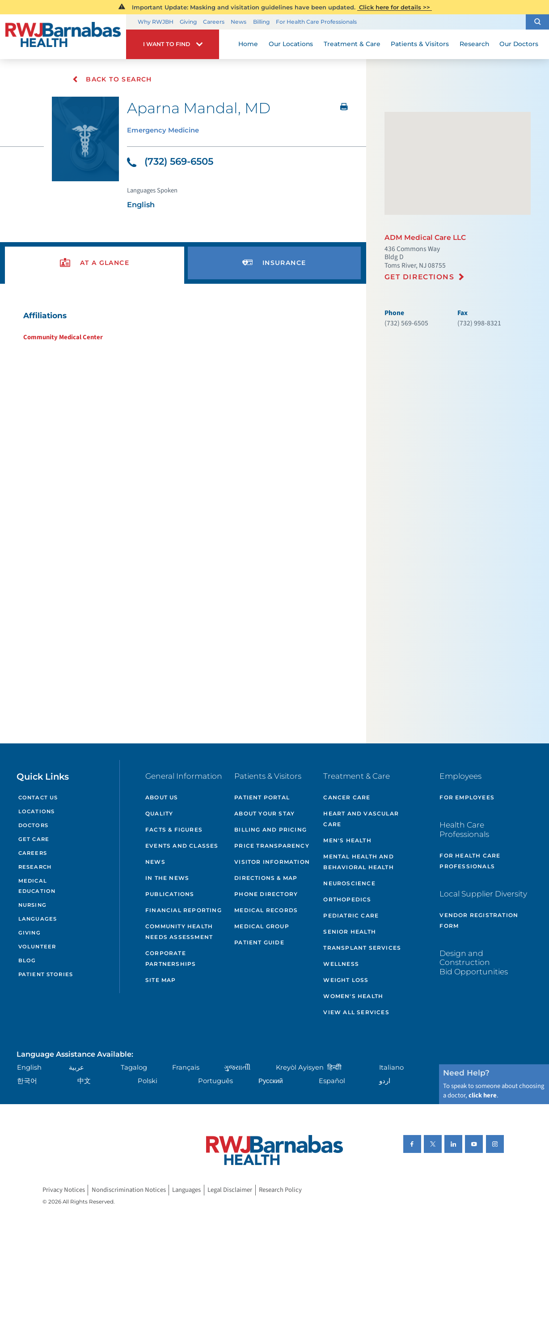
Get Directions (419, 277)
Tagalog (134, 1067)
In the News (167, 878)
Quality (159, 813)
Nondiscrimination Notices (129, 1190)
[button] (537, 22)
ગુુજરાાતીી (237, 1067)
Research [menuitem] (474, 43)
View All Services (356, 1012)
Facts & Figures (174, 829)
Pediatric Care (351, 915)
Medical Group (261, 926)
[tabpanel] (182, 326)
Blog (27, 960)
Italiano (391, 1067)
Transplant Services (362, 947)
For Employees (466, 797)
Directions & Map (265, 878)
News (238, 21)
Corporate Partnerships (170, 958)
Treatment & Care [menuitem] (352, 43)
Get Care (33, 839)
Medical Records (266, 910)
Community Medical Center (63, 337)
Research (34, 867)
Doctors (33, 825)
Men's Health (347, 840)
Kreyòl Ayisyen (300, 1067)
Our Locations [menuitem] (291, 43)
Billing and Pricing (270, 829)
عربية (76, 1067)
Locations (36, 811)
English (29, 1067)
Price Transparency (271, 845)
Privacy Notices (63, 1190)
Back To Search (112, 79)
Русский (270, 1081)
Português (215, 1081)
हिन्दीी (334, 1067)
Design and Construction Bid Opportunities (473, 962)
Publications (169, 894)
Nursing (32, 905)
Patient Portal (262, 797)
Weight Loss (345, 980)
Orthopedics (347, 899)
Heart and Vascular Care (361, 819)
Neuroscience (349, 883)
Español (332, 1081)
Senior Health (349, 931)
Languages (37, 919)
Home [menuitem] (248, 43)
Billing (261, 21)
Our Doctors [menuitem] (518, 43)
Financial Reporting (183, 910)
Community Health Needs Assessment (179, 931)
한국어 (27, 1081)
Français (185, 1067)
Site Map (160, 980)
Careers (213, 21)
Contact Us (38, 797)
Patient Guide (259, 942)
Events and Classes (182, 845)
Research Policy (280, 1190)
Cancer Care (346, 797)
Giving (188, 21)
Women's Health (353, 996)
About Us (161, 797)
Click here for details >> (394, 7)
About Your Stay (264, 813)
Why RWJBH (155, 21)
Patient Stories (45, 974)
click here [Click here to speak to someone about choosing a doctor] (483, 1095)
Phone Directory (266, 894)
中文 (84, 1081)
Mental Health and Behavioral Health (358, 862)
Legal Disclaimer (229, 1190)
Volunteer (37, 946)
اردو (384, 1081)
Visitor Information (272, 861)
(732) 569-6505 (170, 161)
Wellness (341, 963)
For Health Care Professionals (316, 21)
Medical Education (36, 886)
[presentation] (94, 263)
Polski (147, 1081)
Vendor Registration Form (478, 920)
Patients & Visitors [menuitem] (420, 43)
